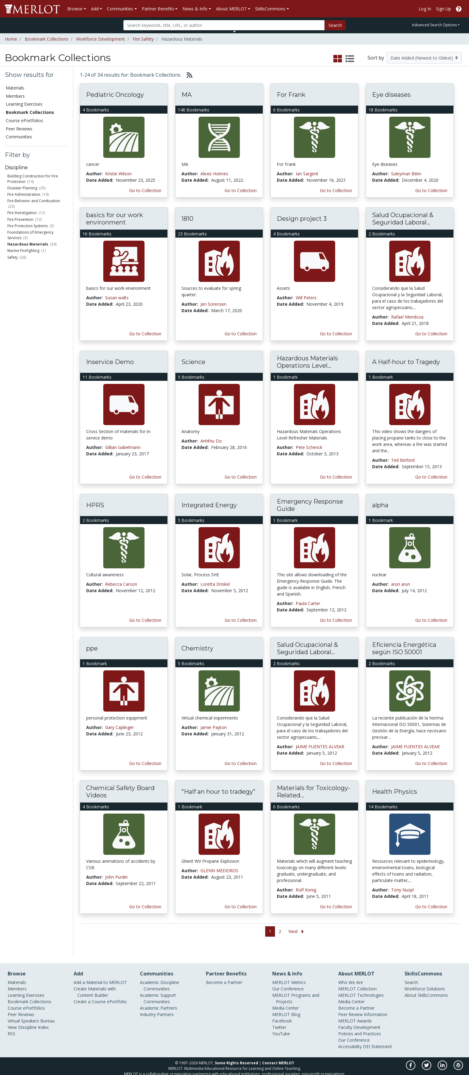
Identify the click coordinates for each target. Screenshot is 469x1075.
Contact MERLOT (278, 1052)
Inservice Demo (110, 362)
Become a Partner (224, 972)
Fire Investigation (22, 212)
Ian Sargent (307, 174)
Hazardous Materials (27, 244)
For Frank (291, 94)
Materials (15, 88)
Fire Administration (23, 194)
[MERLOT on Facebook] (411, 1058)
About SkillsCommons (426, 985)
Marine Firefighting (23, 250)
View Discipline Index (28, 1017)
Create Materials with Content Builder (95, 981)
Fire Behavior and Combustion (33, 200)
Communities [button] (120, 9)
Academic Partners (158, 997)
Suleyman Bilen (406, 174)
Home (11, 39)
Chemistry (197, 648)
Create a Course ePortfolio (100, 991)
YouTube (281, 1023)
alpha (380, 505)
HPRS (95, 505)
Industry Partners (157, 1004)
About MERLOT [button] (231, 9)
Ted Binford (403, 460)
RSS (11, 1023)
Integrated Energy (209, 505)
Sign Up (443, 9)
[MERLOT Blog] (458, 1058)
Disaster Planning (22, 188)
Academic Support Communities (158, 988)
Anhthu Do (211, 441)
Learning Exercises (24, 104)
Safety (12, 257)
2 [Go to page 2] (280, 931)
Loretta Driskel (215, 584)
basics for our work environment (114, 218)
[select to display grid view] (337, 59)
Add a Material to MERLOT (100, 972)
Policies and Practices (359, 1023)
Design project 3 (302, 218)
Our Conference (288, 978)
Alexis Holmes (214, 174)
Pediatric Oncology (115, 94)
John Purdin (116, 877)
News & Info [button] (194, 9)
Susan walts (117, 298)
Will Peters (306, 298)
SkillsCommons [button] (270, 9)
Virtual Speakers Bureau (31, 1010)
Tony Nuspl (402, 890)
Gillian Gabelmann (123, 447)
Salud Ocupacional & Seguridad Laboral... (402, 218)
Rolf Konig (306, 890)
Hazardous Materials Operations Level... (307, 362)
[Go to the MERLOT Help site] (458, 8)
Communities (19, 137)
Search (335, 25)
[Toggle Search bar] (234, 31)
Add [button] (95, 9)
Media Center (285, 997)
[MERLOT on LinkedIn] (442, 1058)
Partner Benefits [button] (158, 9)
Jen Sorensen (213, 304)
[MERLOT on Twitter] (427, 1058)
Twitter (279, 1017)
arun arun (400, 584)
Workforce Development (100, 39)
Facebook (282, 1010)
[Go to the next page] (297, 931)
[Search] (224, 25)
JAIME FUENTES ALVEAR (320, 746)
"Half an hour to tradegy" (218, 791)
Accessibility (350, 1036)
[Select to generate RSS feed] (187, 74)
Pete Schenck (309, 447)
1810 (187, 218)
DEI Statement (377, 1036)
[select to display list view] (350, 59)
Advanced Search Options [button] (434, 24)
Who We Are (350, 972)
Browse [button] (74, 9)
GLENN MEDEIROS (219, 870)
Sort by (376, 57)
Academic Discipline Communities (159, 975)
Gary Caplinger (119, 727)
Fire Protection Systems (27, 225)
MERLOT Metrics (289, 972)
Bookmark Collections (46, 39)
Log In (425, 9)
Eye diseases (391, 94)
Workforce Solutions (425, 978)
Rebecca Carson (121, 584)
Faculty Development (359, 1017)
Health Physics (394, 791)
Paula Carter (308, 603)
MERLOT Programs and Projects (295, 988)
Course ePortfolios (24, 120)
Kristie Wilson (118, 174)
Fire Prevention (20, 219)
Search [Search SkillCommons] (411, 972)
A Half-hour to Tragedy (406, 362)
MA (186, 94)
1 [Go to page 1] (270, 931)
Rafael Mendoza (407, 317)
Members (15, 96)
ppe (92, 648)
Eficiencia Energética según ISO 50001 (404, 648)
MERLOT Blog (286, 1004)
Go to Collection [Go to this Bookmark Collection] (145, 190)
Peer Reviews (19, 129)
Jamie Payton (213, 727)
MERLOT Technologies (361, 985)
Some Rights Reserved (236, 1052)
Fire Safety (143, 39)
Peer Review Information (362, 1004)
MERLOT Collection (357, 978)
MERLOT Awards (355, 1010)
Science (193, 362)
